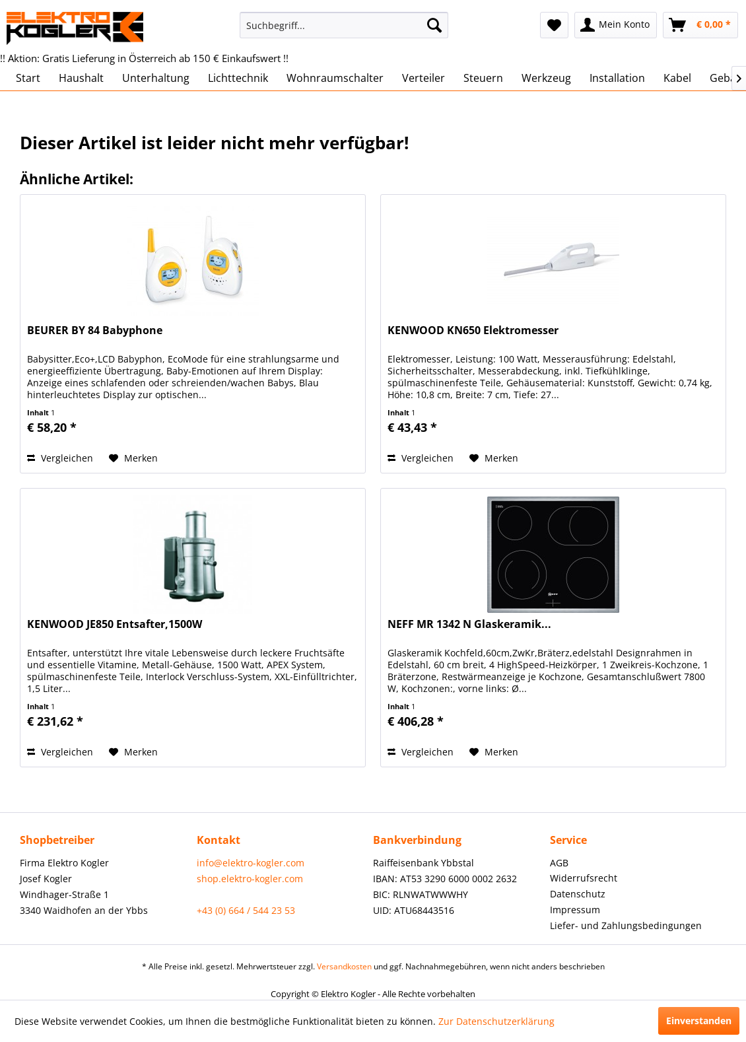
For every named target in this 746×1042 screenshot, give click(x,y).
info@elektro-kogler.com (250, 862)
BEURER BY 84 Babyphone (94, 330)
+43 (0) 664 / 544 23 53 (246, 910)
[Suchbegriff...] (344, 25)
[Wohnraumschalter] (335, 77)
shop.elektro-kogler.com (250, 878)
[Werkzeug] (546, 77)
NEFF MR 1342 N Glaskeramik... (469, 624)
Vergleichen (60, 458)
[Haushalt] (81, 77)
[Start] (28, 77)
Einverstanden (698, 1020)
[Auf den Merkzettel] (133, 458)
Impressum (575, 909)
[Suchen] (434, 25)
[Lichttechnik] (238, 77)
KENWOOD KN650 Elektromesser (473, 330)
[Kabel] (677, 77)
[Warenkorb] (700, 25)
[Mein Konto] (615, 25)
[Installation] (617, 77)
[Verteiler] (423, 77)
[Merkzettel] (554, 25)
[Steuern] (483, 77)
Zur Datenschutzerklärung (496, 1021)
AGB (559, 862)
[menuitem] (344, 25)
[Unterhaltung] (156, 77)
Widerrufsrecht (583, 878)
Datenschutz (577, 893)
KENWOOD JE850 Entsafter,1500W (114, 624)
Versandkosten (344, 966)
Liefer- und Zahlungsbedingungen (626, 925)
